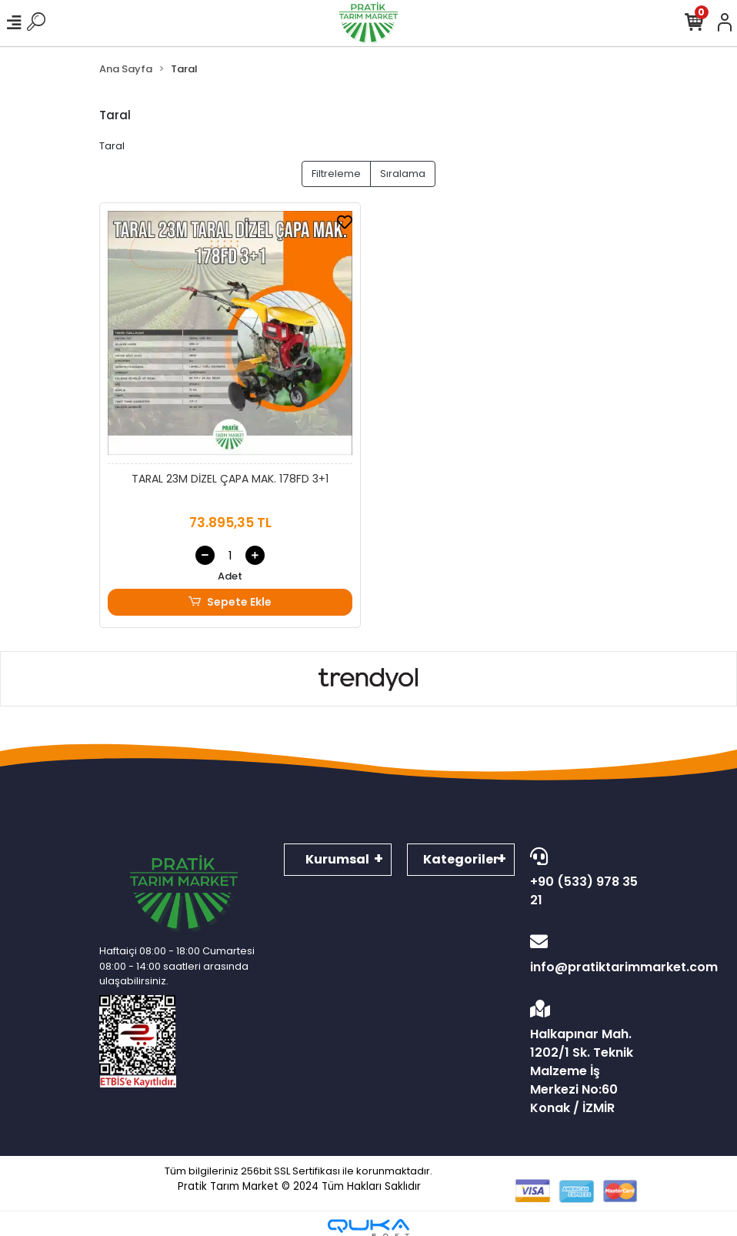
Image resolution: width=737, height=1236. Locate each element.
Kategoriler (461, 859)
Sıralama (402, 173)
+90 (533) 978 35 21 (584, 878)
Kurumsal (337, 859)
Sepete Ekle (230, 602)
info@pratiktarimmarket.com (584, 954)
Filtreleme (336, 173)
